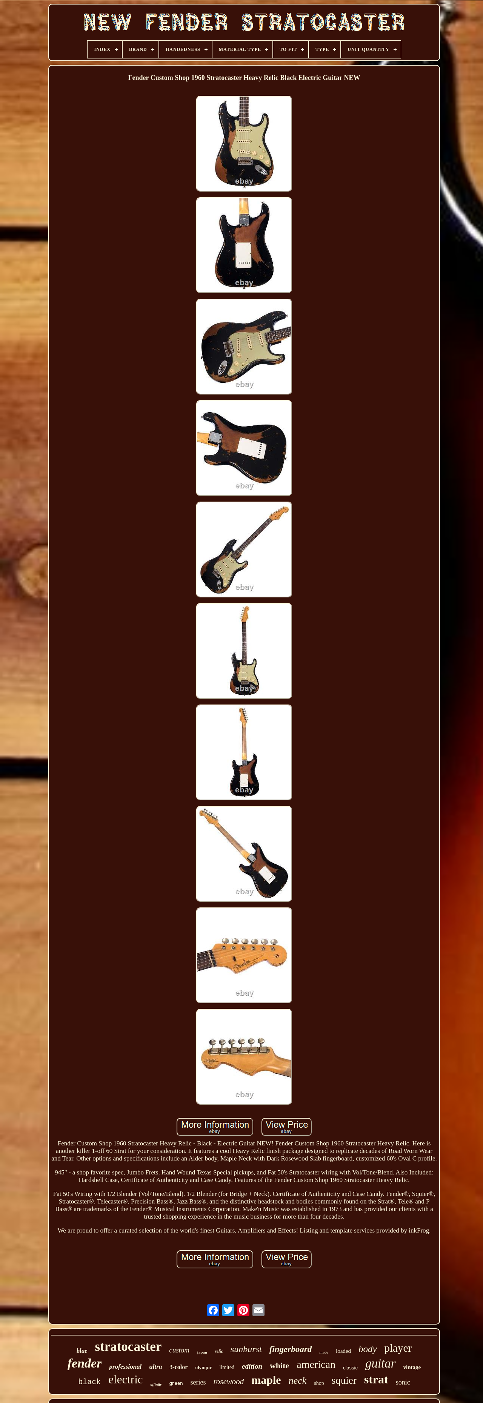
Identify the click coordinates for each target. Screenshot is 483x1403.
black (89, 1382)
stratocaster (128, 1346)
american (316, 1364)
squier (344, 1380)
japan (202, 1352)
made (323, 1352)
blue (82, 1351)
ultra (155, 1366)
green (176, 1383)
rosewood (228, 1381)
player (398, 1348)
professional (125, 1366)
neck (298, 1380)
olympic (203, 1367)
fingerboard (290, 1349)
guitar (380, 1363)
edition (252, 1366)
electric (125, 1379)
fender (85, 1363)
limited (226, 1367)
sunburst (246, 1349)
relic (219, 1351)
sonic (403, 1382)
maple (266, 1380)
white (279, 1365)
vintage (412, 1367)
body (367, 1349)
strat (376, 1379)
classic (350, 1368)
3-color (178, 1367)
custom (179, 1350)
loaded (343, 1351)
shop (319, 1383)
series (198, 1382)
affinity (156, 1384)
